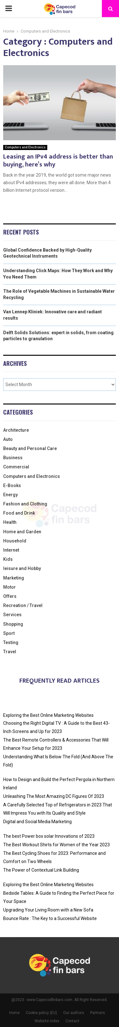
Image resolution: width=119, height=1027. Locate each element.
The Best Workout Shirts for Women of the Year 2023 (56, 844)
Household (14, 540)
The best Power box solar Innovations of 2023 (49, 836)
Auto (8, 439)
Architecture (16, 430)
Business (13, 457)
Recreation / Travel (23, 605)
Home (14, 1013)
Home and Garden (22, 531)
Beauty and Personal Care (30, 448)
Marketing (13, 577)
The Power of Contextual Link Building (41, 870)
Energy (10, 494)
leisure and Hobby (22, 568)
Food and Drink (19, 513)
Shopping (13, 624)
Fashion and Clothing (25, 503)
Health (10, 522)
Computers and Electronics (25, 147)
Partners (97, 1013)
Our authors (73, 1013)
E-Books (12, 485)
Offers (10, 596)
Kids (8, 559)
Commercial (16, 466)
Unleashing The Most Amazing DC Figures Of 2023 (53, 796)
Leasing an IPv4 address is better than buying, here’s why (58, 160)
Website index (47, 1021)
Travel (9, 651)
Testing (10, 642)
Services (12, 614)
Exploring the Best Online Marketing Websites (48, 715)
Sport (9, 633)
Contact (72, 1021)
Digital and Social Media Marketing (37, 821)
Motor (9, 587)
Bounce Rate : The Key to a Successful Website (50, 918)
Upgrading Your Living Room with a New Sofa (48, 909)
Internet (11, 550)
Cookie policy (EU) (41, 1013)
